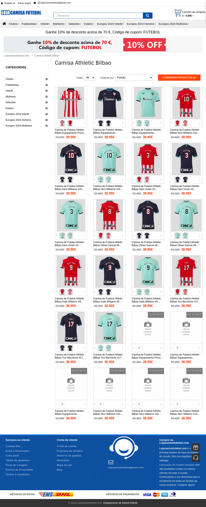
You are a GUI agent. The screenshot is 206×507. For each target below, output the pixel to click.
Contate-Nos (13, 446)
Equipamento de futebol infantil (120, 502)
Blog (59, 470)
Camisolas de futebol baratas (176, 465)
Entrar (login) (24, 3)
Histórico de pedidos (69, 455)
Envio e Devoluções (17, 451)
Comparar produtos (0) (179, 77)
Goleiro (10, 108)
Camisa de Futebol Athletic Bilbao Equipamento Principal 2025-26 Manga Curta (71, 132)
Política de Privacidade (19, 470)
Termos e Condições (18, 474)
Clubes (9, 79)
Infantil (9, 90)
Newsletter (63, 460)
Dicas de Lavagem (17, 465)
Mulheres (11, 96)
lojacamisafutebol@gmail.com (54, 2)
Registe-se (10, 3)
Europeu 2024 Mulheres (19, 125)
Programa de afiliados (70, 451)
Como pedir (12, 455)
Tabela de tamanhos (18, 460)
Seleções (11, 102)
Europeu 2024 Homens (18, 120)
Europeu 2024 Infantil (17, 114)
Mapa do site (64, 465)
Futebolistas (12, 85)
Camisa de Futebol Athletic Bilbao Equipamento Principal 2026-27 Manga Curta (148, 357)
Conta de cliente (67, 446)
